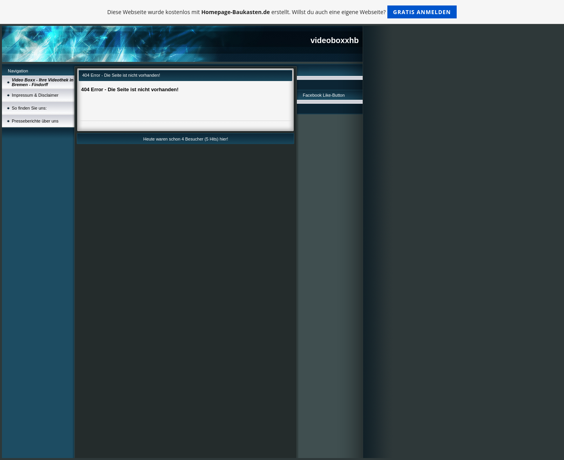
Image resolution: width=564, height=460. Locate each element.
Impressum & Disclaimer (35, 95)
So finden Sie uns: (29, 108)
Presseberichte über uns (35, 121)
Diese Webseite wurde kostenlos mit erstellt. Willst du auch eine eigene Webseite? (282, 11)
